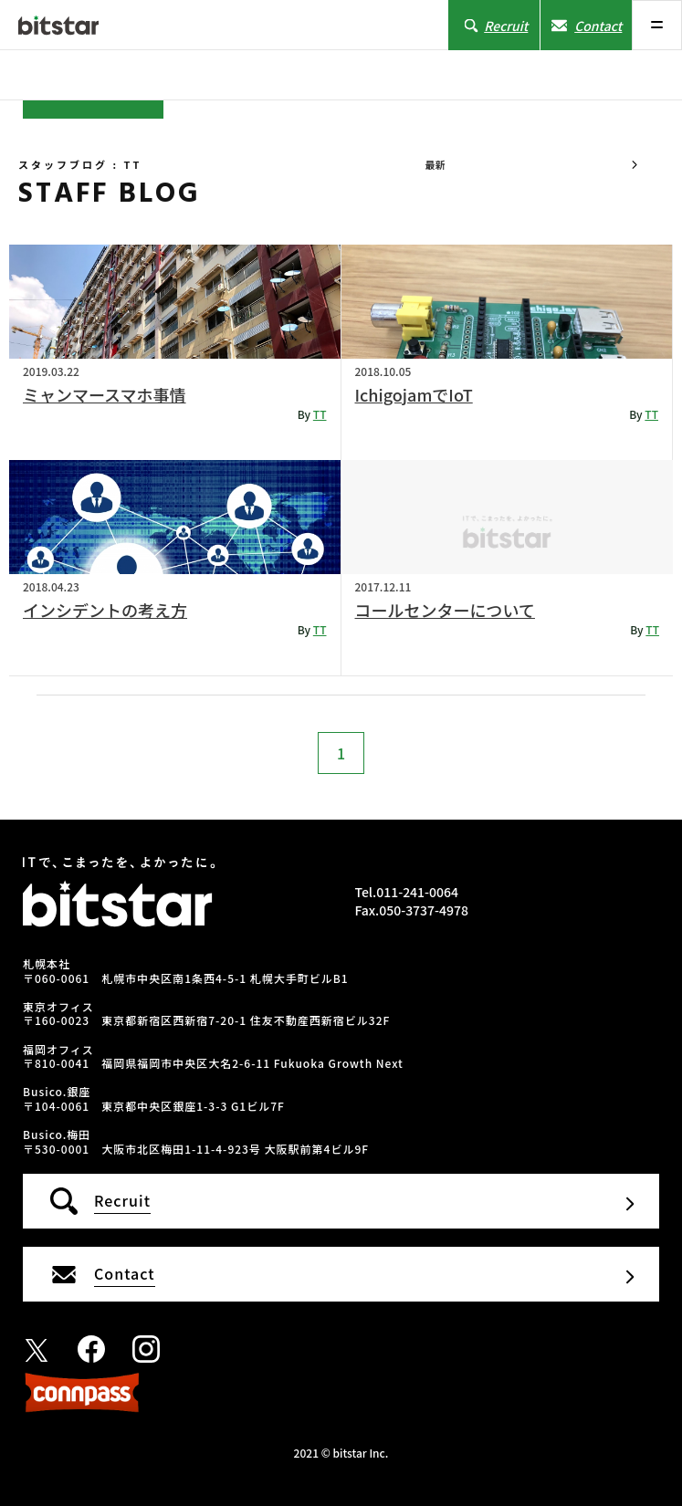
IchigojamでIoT (414, 394)
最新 (435, 164)
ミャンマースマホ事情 (104, 394)
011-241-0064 (417, 892)
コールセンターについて (445, 610)
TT (320, 414)
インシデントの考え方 (105, 610)
